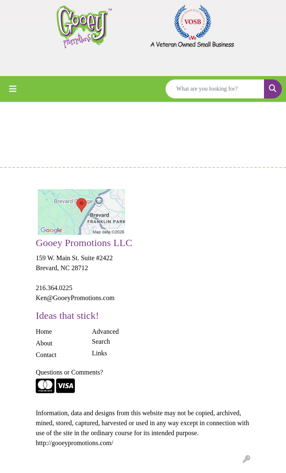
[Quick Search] (214, 89)
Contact (46, 354)
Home (44, 331)
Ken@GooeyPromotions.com (75, 297)
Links (99, 353)
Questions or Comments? (69, 372)
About (44, 343)
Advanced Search (105, 336)
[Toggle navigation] (13, 89)
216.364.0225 (54, 287)
